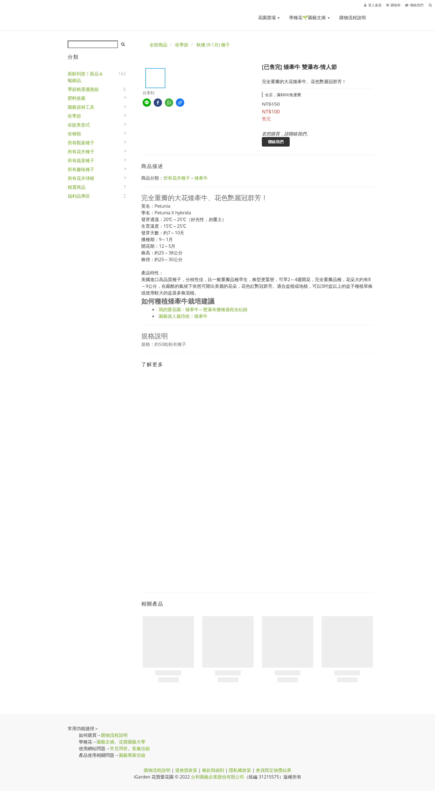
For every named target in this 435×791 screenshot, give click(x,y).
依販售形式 (79, 125)
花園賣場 (269, 17)
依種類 (74, 134)
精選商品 (76, 187)
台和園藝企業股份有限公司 (217, 777)
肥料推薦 (76, 98)
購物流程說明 (352, 17)
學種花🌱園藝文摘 (309, 17)
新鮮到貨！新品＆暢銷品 (85, 77)
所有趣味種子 (81, 169)
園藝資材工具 (81, 107)
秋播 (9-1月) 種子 (213, 45)
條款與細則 (213, 770)
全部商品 (158, 45)
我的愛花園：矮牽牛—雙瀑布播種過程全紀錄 (203, 309)
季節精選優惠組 (83, 89)
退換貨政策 (186, 770)
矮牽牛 (201, 178)
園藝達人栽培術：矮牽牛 (183, 316)
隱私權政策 (240, 770)
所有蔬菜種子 (81, 160)
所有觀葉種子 (81, 143)
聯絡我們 (276, 141)
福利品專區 (79, 196)
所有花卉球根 (81, 178)
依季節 (74, 116)
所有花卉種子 (81, 151)
